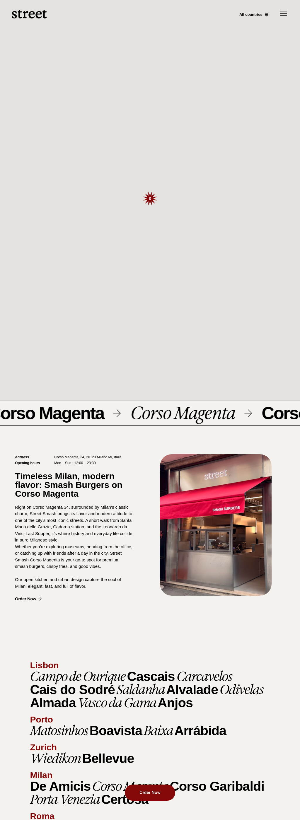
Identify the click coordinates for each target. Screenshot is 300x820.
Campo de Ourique (77, 676)
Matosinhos (59, 730)
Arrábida (200, 730)
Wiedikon (55, 758)
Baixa (158, 730)
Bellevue (108, 758)
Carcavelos (204, 676)
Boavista (115, 730)
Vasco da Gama (116, 702)
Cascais (151, 676)
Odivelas (241, 689)
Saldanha (140, 689)
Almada (53, 702)
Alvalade (192, 689)
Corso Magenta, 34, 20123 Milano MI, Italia (87, 457)
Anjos (175, 702)
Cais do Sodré (72, 689)
